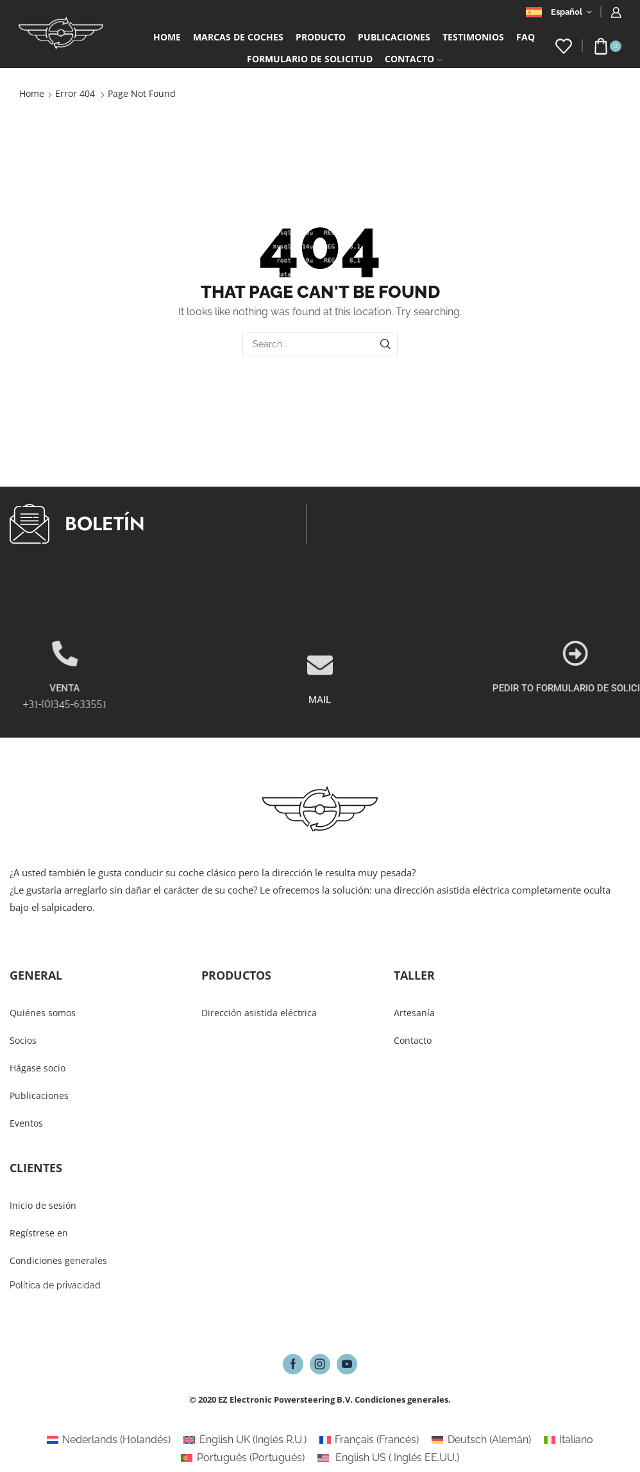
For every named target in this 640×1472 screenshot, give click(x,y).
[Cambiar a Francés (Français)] (369, 1440)
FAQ (525, 37)
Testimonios (473, 37)
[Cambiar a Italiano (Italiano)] (568, 1440)
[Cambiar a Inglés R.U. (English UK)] (244, 1440)
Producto (321, 37)
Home (167, 37)
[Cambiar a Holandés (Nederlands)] (108, 1440)
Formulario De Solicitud (310, 59)
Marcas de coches (238, 37)
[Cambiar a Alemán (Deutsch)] (481, 1440)
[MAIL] (320, 701)
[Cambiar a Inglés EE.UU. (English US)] (388, 1458)
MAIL (319, 736)
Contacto (413, 59)
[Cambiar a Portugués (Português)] (242, 1458)
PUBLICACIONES (394, 37)
